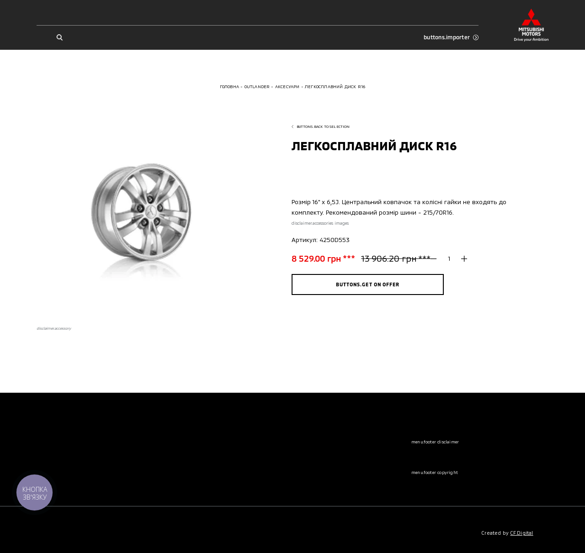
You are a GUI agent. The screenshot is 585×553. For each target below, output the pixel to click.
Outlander (257, 86)
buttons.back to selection (321, 126)
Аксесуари (287, 86)
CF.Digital (522, 533)
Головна (229, 86)
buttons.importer (451, 37)
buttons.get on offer (367, 284)
